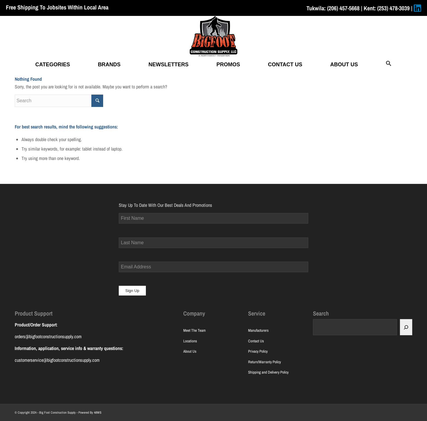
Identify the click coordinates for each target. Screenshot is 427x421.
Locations (190, 341)
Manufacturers (258, 330)
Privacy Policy (258, 351)
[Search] (406, 327)
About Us (189, 351)
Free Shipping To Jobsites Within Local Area (57, 7)
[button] (388, 64)
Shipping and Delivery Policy (268, 372)
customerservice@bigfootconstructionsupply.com (57, 360)
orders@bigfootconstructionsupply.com (48, 336)
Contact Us (256, 341)
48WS (97, 412)
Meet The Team (194, 330)
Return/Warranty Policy (264, 361)
